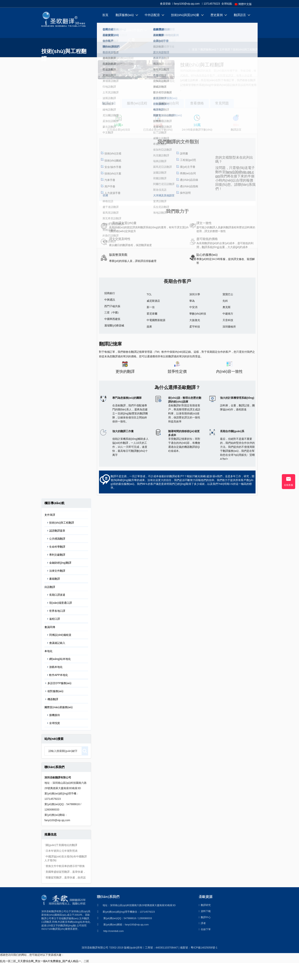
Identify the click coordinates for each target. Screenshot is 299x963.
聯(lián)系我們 (108, 896)
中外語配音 (152, 15)
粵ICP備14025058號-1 (204, 947)
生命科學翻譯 (57, 546)
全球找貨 (54, 723)
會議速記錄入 (57, 642)
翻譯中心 (108, 30)
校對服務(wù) (55, 691)
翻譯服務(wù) (125, 15)
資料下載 (205, 911)
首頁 (105, 15)
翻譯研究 (205, 905)
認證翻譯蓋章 (57, 530)
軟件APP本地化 (58, 674)
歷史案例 (217, 15)
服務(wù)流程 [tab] (137, 103)
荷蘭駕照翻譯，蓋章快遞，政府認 (66, 877)
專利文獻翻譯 (57, 554)
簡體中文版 (243, 4)
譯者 (202, 923)
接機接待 (54, 715)
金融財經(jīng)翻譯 (60, 562)
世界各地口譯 (57, 610)
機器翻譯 (52, 699)
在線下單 (160, 30)
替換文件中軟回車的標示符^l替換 (65, 866)
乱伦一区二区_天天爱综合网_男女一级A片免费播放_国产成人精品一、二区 (44, 961)
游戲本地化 (56, 666)
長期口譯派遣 (57, 594)
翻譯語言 (240, 15)
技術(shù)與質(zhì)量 (185, 15)
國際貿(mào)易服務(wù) (58, 707)
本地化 (48, 651)
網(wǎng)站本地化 (60, 658)
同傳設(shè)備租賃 (60, 634)
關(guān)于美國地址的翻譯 (61, 845)
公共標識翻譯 (57, 538)
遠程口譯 (54, 618)
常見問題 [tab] (222, 103)
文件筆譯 (224, 49)
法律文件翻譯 (57, 570)
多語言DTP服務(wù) (59, 683)
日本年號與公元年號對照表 (62, 850)
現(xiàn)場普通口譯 (60, 602)
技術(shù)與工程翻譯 (245, 49)
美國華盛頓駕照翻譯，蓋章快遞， (66, 871)
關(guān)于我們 (132, 30)
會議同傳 (49, 627)
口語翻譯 (49, 586)
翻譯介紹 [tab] (109, 103)
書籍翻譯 (54, 578)
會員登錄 (165, 3)
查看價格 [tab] (197, 103)
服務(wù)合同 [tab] (168, 103)
